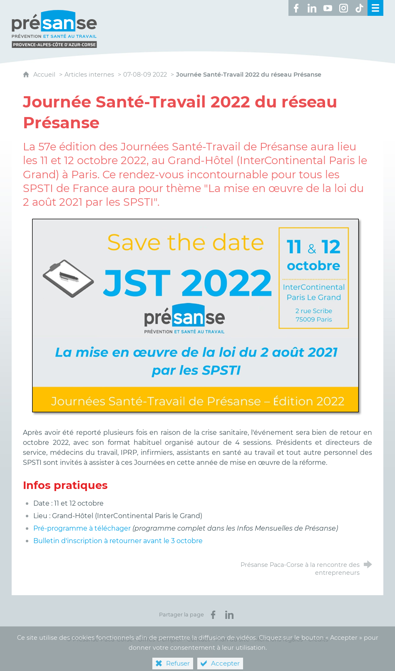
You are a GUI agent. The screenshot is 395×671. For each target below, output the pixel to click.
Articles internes (89, 74)
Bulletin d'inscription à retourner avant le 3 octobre (118, 541)
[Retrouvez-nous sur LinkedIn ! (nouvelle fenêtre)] (312, 8)
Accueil (45, 74)
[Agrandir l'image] (197, 317)
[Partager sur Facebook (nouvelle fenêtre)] (213, 615)
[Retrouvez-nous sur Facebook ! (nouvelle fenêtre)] (296, 8)
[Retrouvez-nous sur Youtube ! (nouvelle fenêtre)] (328, 8)
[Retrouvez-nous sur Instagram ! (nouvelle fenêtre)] (344, 8)
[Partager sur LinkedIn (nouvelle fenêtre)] (229, 615)
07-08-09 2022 (145, 74)
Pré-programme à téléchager (82, 528)
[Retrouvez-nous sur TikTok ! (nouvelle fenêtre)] (360, 8)
